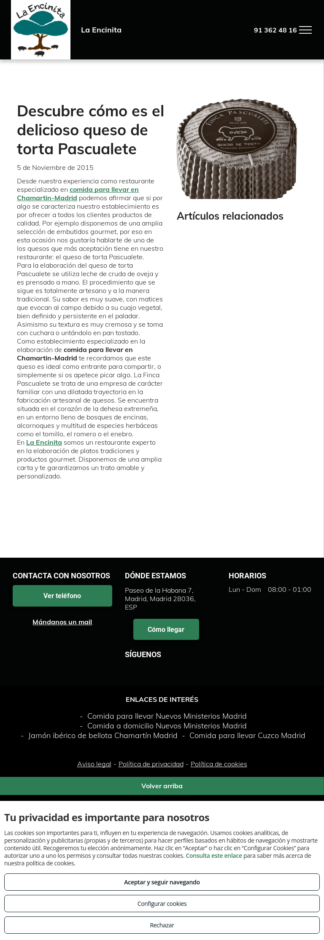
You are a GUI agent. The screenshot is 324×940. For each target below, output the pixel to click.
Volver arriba (162, 786)
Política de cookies (219, 764)
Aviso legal (94, 764)
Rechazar (162, 925)
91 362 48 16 (275, 30)
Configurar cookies (162, 904)
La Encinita (44, 442)
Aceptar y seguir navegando (162, 882)
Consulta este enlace (214, 855)
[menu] (305, 30)
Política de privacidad (151, 764)
